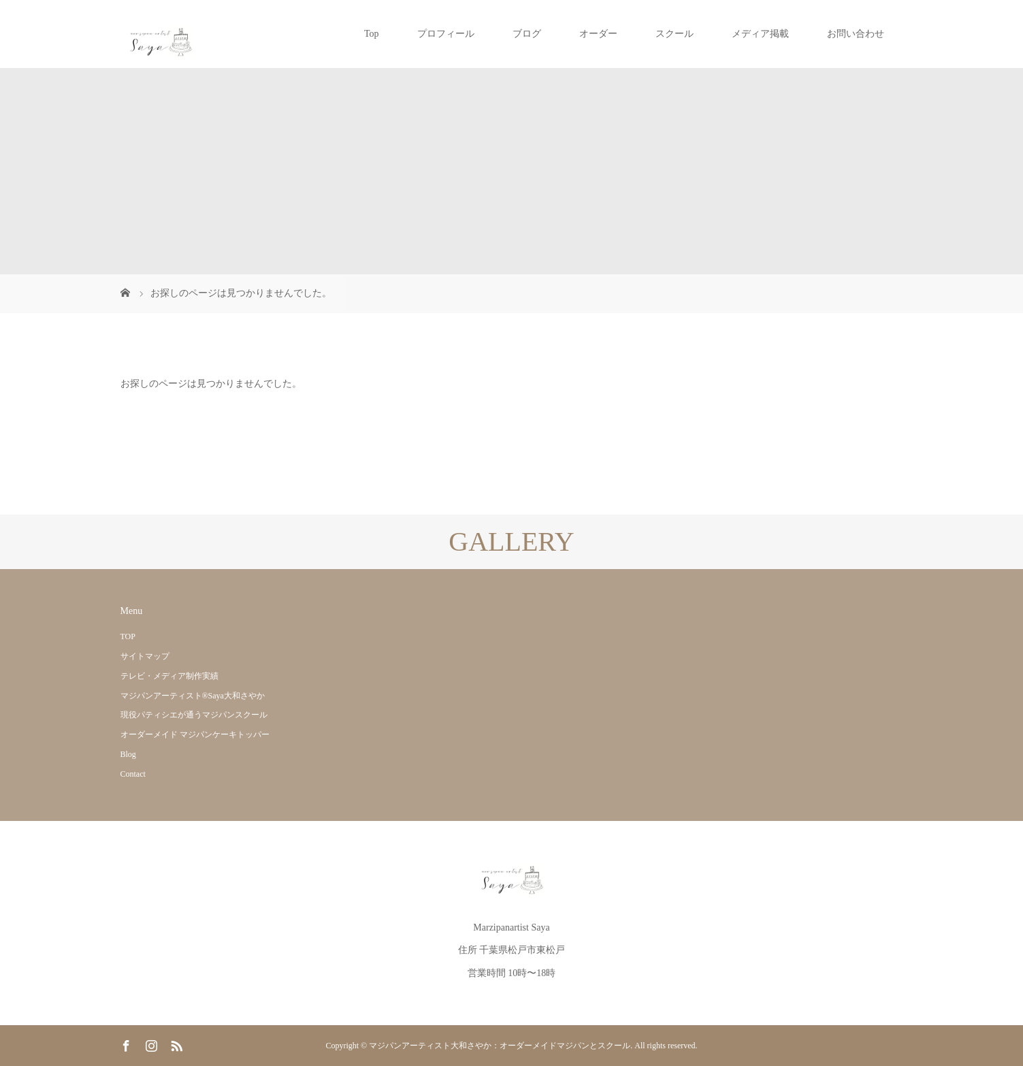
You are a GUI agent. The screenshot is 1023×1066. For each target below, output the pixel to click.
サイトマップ (144, 656)
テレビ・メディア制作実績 (169, 676)
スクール (674, 34)
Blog (128, 754)
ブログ (527, 34)
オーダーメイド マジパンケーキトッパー (195, 734)
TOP (127, 636)
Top (371, 34)
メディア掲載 (760, 34)
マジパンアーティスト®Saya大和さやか (192, 695)
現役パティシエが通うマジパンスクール (193, 715)
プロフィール (445, 34)
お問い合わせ (855, 34)
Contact (133, 774)
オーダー (598, 34)
